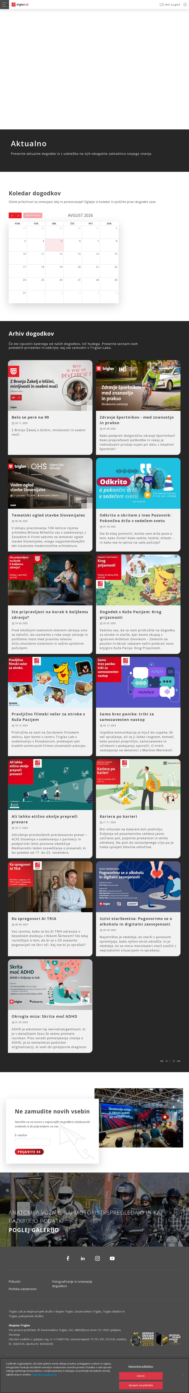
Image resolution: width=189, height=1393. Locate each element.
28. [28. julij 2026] (42, 228)
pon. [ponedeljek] (18, 223)
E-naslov (21, 1132)
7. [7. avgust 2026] (98, 241)
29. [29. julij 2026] (61, 228)
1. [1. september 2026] (43, 292)
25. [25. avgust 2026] (42, 279)
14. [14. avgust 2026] (97, 253)
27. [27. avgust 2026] (79, 279)
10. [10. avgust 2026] (24, 253)
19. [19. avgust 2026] (61, 266)
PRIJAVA (184, 4)
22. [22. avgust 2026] (116, 266)
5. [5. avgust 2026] (62, 241)
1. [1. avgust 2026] (117, 228)
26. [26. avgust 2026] (61, 279)
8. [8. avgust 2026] (117, 241)
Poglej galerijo (34, 1229)
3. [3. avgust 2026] (25, 241)
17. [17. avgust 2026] (24, 266)
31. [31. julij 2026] (97, 228)
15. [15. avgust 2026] (116, 253)
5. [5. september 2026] (117, 292)
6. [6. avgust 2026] (80, 241)
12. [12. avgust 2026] (61, 253)
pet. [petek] (91, 223)
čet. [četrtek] (72, 223)
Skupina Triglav (19, 1325)
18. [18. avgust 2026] (42, 266)
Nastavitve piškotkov (140, 1366)
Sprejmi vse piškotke (141, 1385)
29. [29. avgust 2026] (116, 279)
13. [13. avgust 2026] (79, 253)
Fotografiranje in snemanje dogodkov (72, 1283)
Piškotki (14, 1281)
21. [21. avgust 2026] (97, 266)
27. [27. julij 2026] (24, 228)
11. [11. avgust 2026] (42, 253)
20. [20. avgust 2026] (79, 266)
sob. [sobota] (109, 223)
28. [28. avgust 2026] (97, 279)
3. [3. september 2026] (80, 292)
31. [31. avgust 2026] (24, 292)
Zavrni (141, 1376)
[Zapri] (183, 1375)
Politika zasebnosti (23, 1288)
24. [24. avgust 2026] (24, 279)
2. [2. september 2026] (62, 292)
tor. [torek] (36, 223)
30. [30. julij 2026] (79, 228)
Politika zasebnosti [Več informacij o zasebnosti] (44, 1374)
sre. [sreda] (54, 223)
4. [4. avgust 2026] (43, 241)
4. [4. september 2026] (98, 292)
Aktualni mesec (33, 215)
